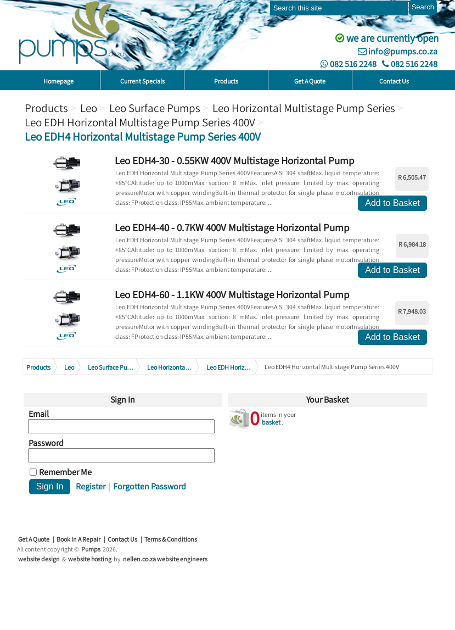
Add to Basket (392, 203)
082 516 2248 (349, 64)
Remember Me (65, 472)
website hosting (89, 559)
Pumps (90, 549)
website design (39, 559)
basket (271, 422)
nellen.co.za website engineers (165, 559)
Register (90, 486)
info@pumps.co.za (397, 51)
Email (39, 414)
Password (46, 443)
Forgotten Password (149, 486)
